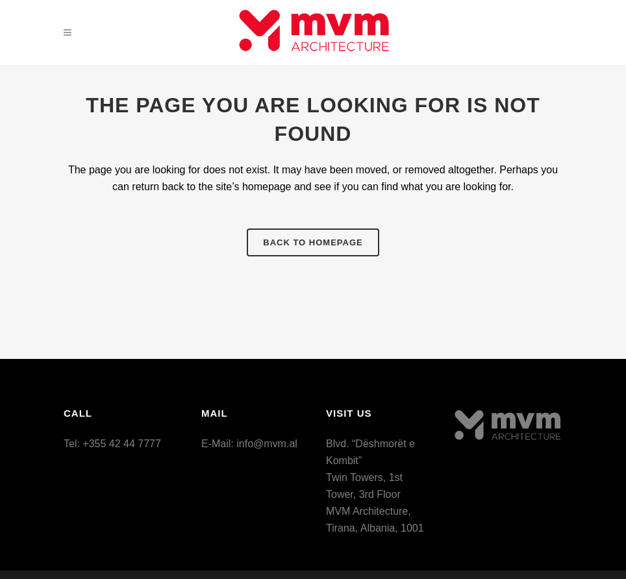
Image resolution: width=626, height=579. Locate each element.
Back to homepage (312, 242)
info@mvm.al (266, 443)
